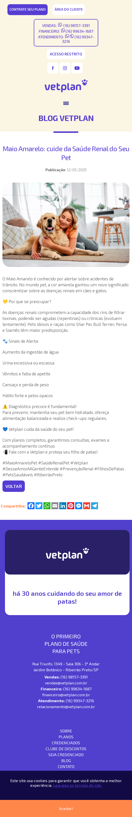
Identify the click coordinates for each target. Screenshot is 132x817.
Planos (66, 736)
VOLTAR (13, 486)
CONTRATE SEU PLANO (27, 9)
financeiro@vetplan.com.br (66, 694)
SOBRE (66, 730)
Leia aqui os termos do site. (77, 785)
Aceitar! (66, 808)
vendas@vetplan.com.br (66, 682)
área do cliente (69, 9)
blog (66, 760)
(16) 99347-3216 (80, 700)
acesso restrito (66, 54)
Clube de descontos (66, 748)
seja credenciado (66, 754)
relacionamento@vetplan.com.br (66, 706)
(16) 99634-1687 (79, 31)
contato (66, 766)
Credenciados (66, 742)
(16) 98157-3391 (76, 25)
